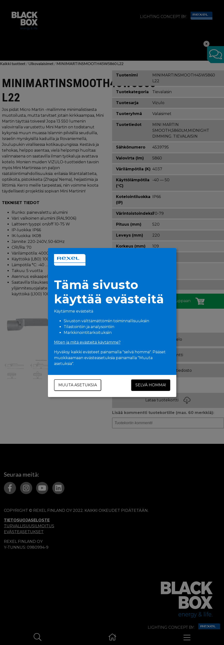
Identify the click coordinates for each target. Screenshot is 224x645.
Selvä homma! (150, 385)
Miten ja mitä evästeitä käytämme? (87, 342)
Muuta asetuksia (77, 385)
